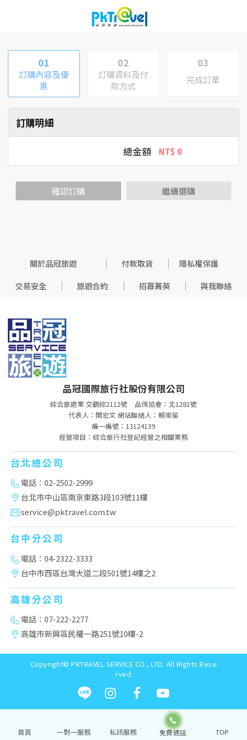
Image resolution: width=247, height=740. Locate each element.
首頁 (24, 732)
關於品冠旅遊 (53, 263)
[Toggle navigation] (231, 18)
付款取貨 (137, 263)
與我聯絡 (216, 285)
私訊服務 (123, 732)
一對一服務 (74, 732)
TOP (222, 732)
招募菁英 (154, 285)
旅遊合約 (92, 285)
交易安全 (30, 285)
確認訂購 (68, 191)
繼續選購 (178, 191)
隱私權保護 (198, 263)
